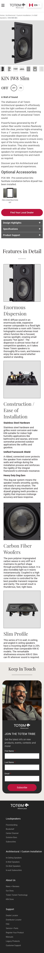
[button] (22, 223)
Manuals (9, 937)
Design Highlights (12, 223)
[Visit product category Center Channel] (24, 834)
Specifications (10, 229)
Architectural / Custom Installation (18, 16)
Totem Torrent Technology (17, 895)
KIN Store (10, 900)
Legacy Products (13, 942)
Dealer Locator (12, 916)
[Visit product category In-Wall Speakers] (24, 862)
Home (2, 16)
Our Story (10, 891)
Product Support (11, 235)
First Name (9, 752)
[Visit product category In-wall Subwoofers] (24, 871)
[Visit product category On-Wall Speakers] (24, 866)
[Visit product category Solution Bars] (24, 838)
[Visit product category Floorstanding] (24, 825)
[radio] (21, 88)
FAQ (7, 924)
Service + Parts (12, 929)
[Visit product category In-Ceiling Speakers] (24, 858)
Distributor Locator (13, 920)
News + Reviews (12, 887)
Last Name (9, 763)
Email (7, 774)
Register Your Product (15, 933)
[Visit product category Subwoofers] (24, 842)
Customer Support (13, 946)
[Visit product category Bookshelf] (24, 829)
